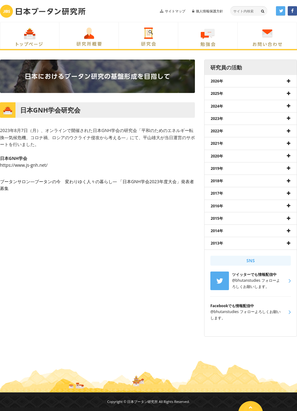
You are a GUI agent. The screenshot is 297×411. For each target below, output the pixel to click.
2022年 (217, 131)
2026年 (217, 81)
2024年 (217, 106)
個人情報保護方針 (209, 11)
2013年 (217, 243)
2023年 (217, 118)
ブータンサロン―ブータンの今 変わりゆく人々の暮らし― (58, 181)
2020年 (217, 156)
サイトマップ (175, 11)
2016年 (217, 206)
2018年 (217, 180)
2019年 (217, 168)
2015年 (217, 218)
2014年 (217, 230)
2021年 (217, 143)
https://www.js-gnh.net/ (24, 165)
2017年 (217, 193)
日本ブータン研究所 (42, 11)
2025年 (217, 93)
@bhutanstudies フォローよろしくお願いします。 (245, 311)
